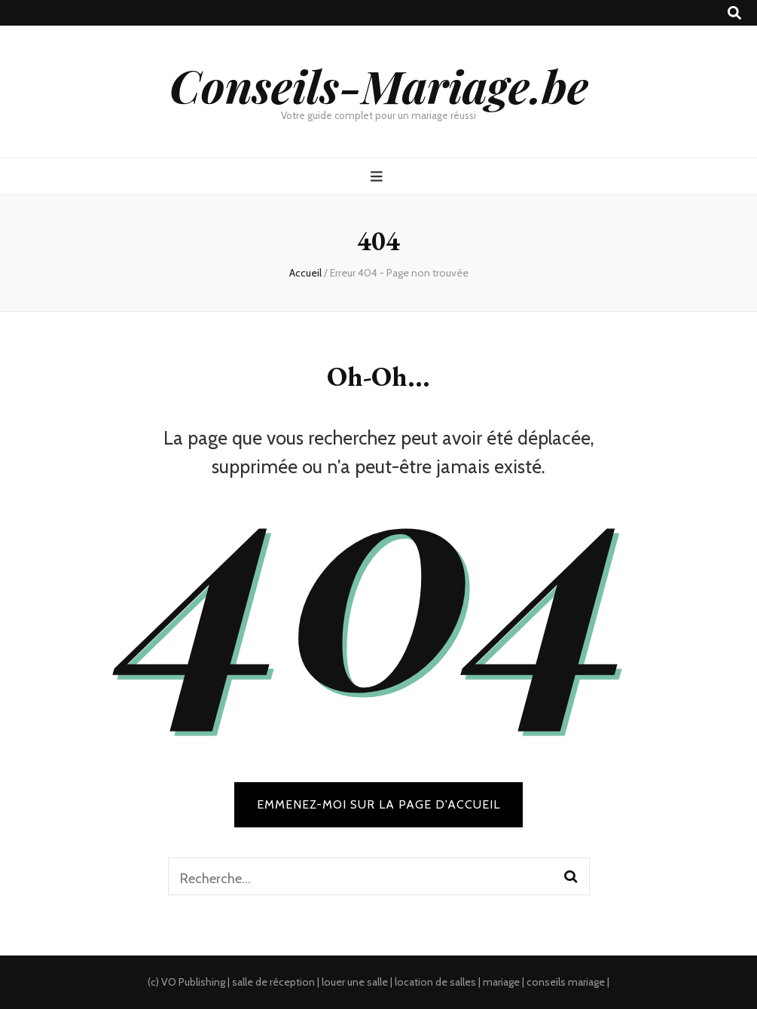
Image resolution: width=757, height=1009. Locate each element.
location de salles (435, 982)
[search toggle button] (734, 13)
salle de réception (273, 982)
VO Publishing (193, 982)
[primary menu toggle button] (378, 177)
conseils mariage (566, 982)
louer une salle (355, 982)
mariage (501, 982)
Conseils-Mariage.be (378, 85)
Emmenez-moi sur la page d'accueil (378, 804)
